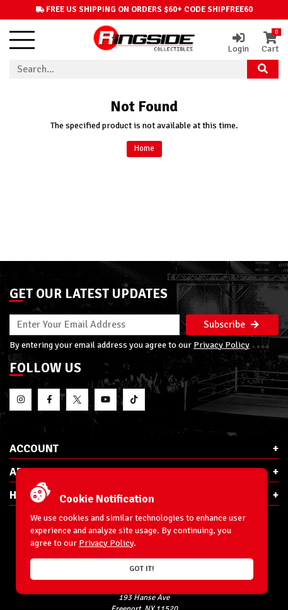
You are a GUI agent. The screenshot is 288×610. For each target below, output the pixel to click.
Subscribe (231, 324)
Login (238, 42)
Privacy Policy (221, 344)
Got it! (141, 569)
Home (144, 148)
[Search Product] (263, 69)
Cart (270, 42)
